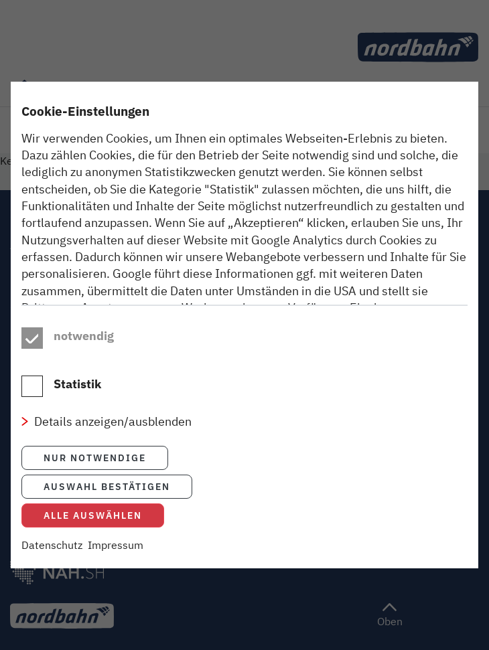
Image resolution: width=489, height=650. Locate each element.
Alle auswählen (93, 529)
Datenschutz (51, 559)
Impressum (115, 559)
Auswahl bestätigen (107, 501)
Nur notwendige (95, 472)
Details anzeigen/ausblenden (113, 436)
